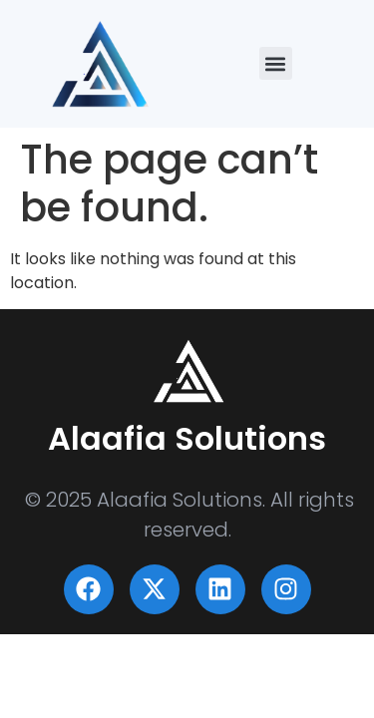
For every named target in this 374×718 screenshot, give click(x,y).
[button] (275, 63)
